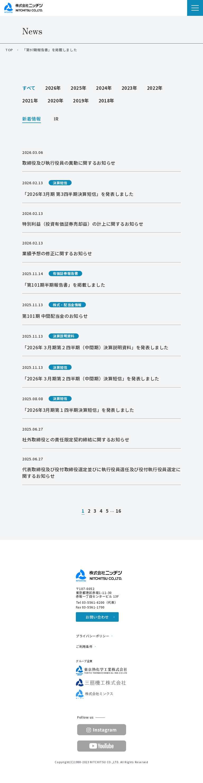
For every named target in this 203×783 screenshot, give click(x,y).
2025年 (78, 88)
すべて (29, 88)
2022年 (155, 88)
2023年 (129, 88)
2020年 (55, 100)
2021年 (30, 100)
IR (56, 119)
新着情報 (31, 119)
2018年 (106, 100)
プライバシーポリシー (92, 636)
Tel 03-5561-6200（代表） (97, 602)
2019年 (81, 100)
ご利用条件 (84, 646)
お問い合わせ (97, 617)
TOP (9, 50)
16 (118, 511)
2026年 (53, 88)
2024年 (104, 88)
